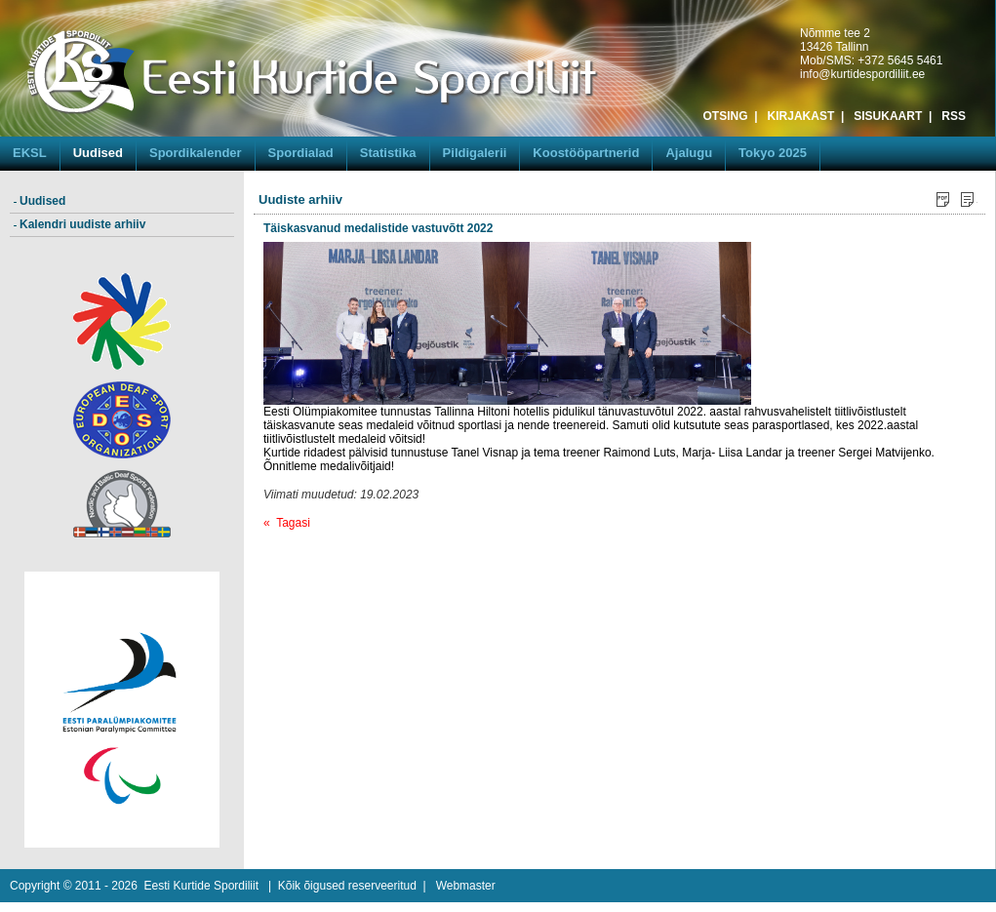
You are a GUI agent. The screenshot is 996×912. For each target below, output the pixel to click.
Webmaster (466, 885)
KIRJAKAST (801, 116)
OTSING (725, 116)
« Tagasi (286, 523)
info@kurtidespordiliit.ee (862, 74)
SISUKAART (888, 116)
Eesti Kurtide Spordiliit (201, 885)
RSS (953, 116)
